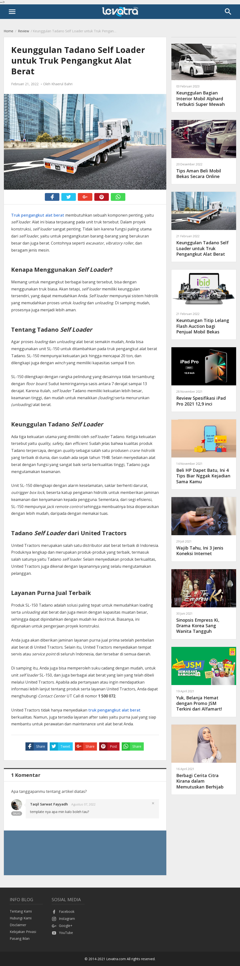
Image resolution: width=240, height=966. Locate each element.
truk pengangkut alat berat (114, 710)
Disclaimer (18, 925)
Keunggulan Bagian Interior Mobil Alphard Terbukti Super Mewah (203, 95)
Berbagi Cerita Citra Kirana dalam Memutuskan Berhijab (203, 778)
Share (35, 746)
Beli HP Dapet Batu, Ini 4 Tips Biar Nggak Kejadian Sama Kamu (203, 472)
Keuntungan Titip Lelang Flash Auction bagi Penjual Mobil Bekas (203, 323)
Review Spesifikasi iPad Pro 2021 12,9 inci (203, 398)
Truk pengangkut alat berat (37, 215)
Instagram (63, 918)
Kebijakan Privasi (23, 931)
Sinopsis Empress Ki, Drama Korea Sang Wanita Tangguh (203, 622)
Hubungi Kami (21, 918)
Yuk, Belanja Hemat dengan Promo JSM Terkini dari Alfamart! (203, 700)
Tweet (60, 746)
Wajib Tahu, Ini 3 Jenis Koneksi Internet (203, 547)
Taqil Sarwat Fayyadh (49, 804)
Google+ (62, 925)
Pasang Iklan (20, 938)
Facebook (63, 911)
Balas (16, 813)
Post (108, 746)
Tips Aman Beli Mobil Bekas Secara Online (203, 170)
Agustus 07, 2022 (83, 804)
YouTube (62, 932)
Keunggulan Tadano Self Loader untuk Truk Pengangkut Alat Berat (203, 245)
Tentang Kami (21, 911)
